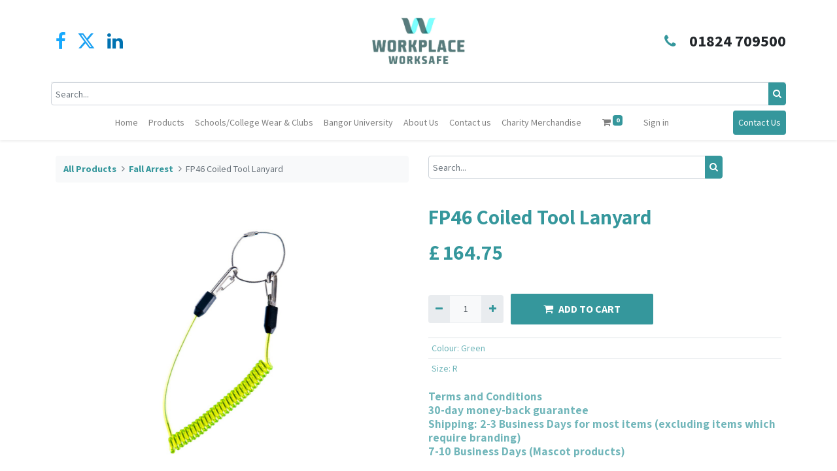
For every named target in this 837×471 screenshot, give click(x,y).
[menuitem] (126, 123)
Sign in (656, 122)
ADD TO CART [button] (582, 308)
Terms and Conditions (485, 396)
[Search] (772, 93)
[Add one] (492, 309)
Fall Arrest (151, 169)
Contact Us (755, 122)
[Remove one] (439, 309)
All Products (89, 169)
